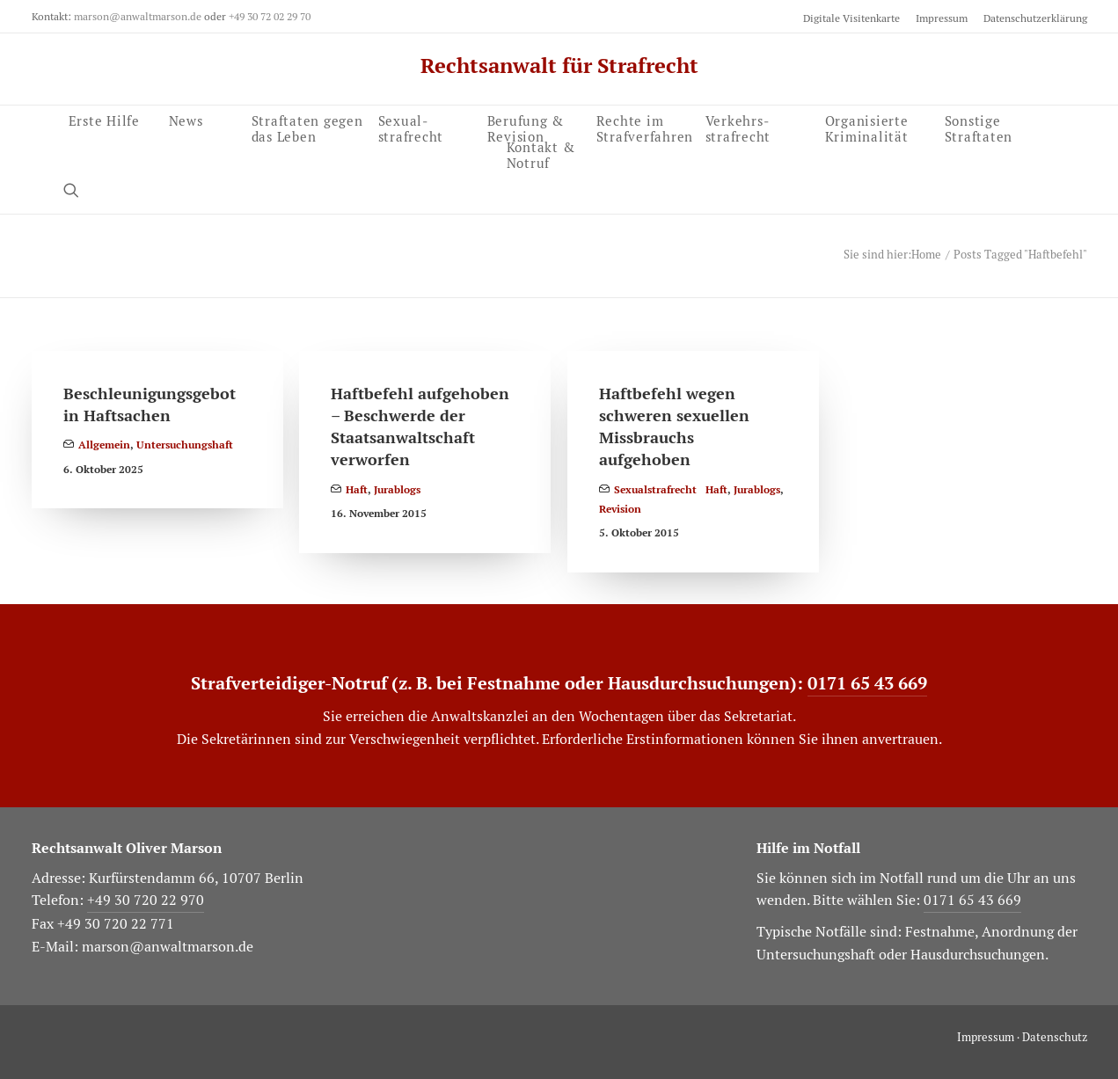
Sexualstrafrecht (655, 490)
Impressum (942, 18)
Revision (620, 509)
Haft (357, 490)
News (186, 120)
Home (926, 254)
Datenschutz (1054, 1037)
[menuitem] (854, 18)
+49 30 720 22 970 (145, 900)
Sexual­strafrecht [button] (411, 127)
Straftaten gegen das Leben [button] (307, 127)
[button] (79, 189)
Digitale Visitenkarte (851, 18)
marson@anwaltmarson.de (137, 16)
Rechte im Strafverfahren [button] (645, 127)
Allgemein (104, 445)
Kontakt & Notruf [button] (541, 153)
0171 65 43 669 (867, 683)
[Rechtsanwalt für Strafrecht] (559, 66)
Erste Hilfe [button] (104, 120)
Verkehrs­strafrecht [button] (738, 126)
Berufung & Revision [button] (526, 127)
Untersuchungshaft (184, 445)
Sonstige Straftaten (979, 126)
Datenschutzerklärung (1035, 18)
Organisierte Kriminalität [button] (867, 126)
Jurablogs (397, 490)
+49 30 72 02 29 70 (270, 16)
